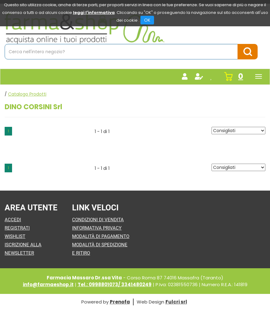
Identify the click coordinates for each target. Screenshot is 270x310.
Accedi (13, 219)
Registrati (17, 228)
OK (147, 20)
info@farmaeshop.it (48, 284)
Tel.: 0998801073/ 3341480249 (115, 284)
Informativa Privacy (97, 228)
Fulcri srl (176, 302)
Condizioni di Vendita (98, 219)
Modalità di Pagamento (100, 236)
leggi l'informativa (94, 12)
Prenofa (120, 302)
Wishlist (15, 236)
